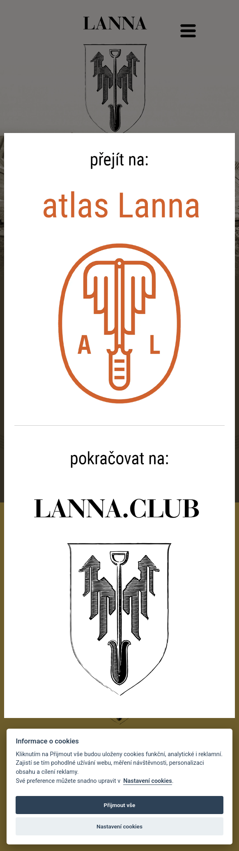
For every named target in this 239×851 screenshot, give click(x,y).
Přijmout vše (120, 805)
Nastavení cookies (147, 781)
